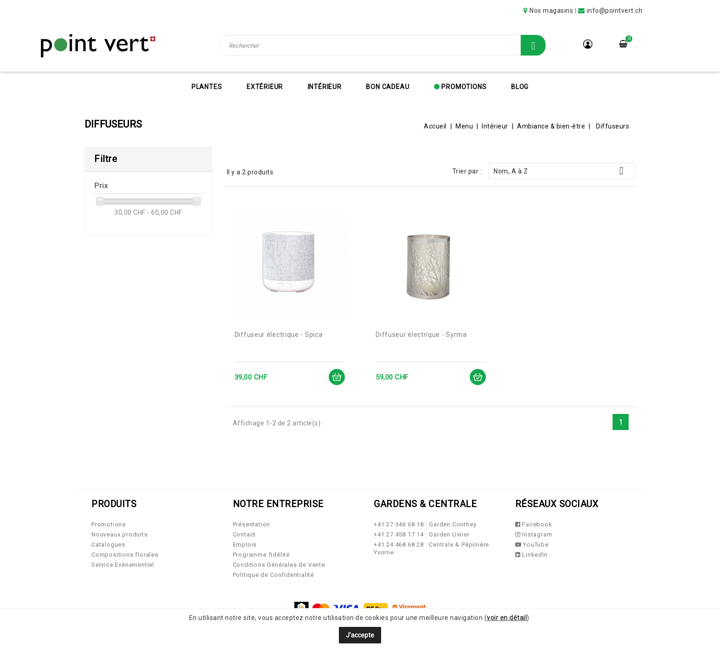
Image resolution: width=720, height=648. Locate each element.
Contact (244, 534)
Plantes (206, 86)
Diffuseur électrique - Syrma (421, 334)
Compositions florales (124, 554)
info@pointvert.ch (615, 10)
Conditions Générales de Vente (279, 564)
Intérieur (325, 86)
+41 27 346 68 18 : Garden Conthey (425, 524)
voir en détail (507, 617)
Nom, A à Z (562, 171)
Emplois (245, 544)
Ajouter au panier (336, 377)
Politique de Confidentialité (273, 574)
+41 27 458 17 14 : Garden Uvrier (422, 534)
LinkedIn (531, 554)
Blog (520, 86)
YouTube (532, 544)
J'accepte (360, 635)
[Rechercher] (382, 45)
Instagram (533, 534)
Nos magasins (551, 10)
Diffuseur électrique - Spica (279, 334)
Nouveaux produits (119, 534)
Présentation (251, 524)
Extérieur (265, 86)
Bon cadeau (387, 86)
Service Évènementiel (122, 564)
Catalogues (108, 544)
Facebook (533, 524)
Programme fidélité (261, 554)
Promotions (463, 86)
